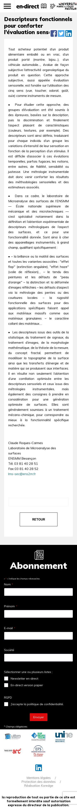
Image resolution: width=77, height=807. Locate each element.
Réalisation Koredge (38, 786)
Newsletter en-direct (24, 678)
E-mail (9, 628)
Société (9, 650)
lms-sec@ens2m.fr (22, 474)
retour (38, 519)
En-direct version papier (27, 685)
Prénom (10, 606)
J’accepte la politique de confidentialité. (37, 704)
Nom (8, 584)
